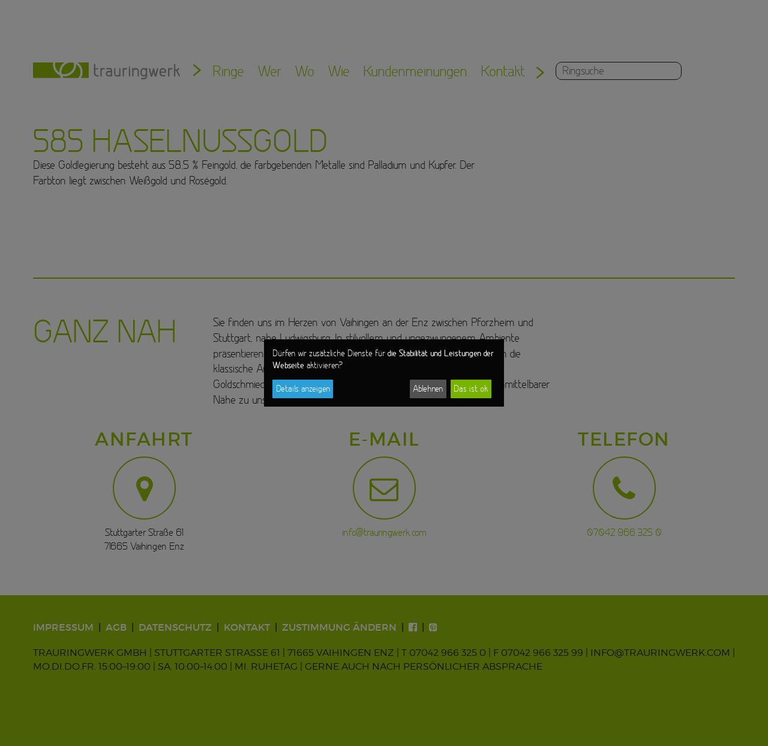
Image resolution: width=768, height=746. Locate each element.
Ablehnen (428, 388)
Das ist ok (471, 388)
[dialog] (384, 373)
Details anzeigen (303, 388)
